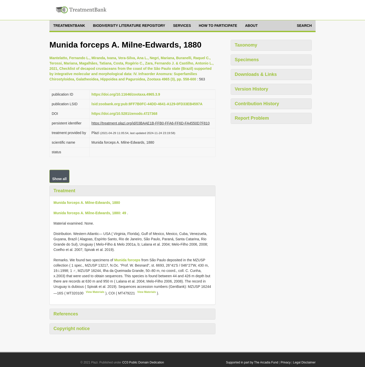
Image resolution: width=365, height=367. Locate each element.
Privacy (285, 362)
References (65, 313)
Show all (59, 179)
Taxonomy (246, 45)
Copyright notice (71, 328)
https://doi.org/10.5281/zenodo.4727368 (124, 114)
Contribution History (257, 103)
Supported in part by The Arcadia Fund (252, 362)
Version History (251, 89)
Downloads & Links (256, 74)
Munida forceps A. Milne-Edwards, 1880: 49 (89, 213)
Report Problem (252, 118)
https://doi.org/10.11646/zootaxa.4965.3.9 (126, 94)
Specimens (247, 59)
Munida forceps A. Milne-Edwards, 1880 (86, 203)
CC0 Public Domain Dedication (143, 362)
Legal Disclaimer (304, 362)
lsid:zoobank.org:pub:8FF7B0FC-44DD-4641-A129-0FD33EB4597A (147, 104)
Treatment (64, 190)
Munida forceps (127, 260)
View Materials (95, 291)
